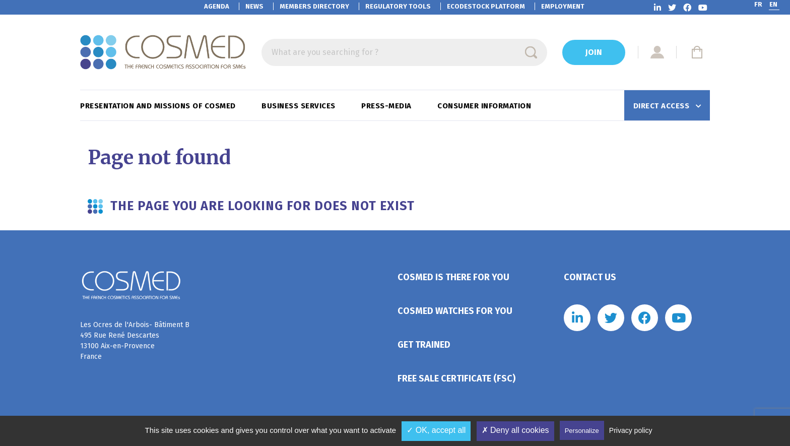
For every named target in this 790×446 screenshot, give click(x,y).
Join (593, 52)
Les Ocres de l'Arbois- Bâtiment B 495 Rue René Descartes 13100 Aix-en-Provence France (134, 341)
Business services (299, 105)
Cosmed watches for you (455, 310)
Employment (562, 6)
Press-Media (387, 105)
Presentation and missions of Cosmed (159, 105)
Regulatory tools (398, 6)
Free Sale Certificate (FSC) (456, 378)
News (254, 6)
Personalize (582, 430)
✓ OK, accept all (436, 430)
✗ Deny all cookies (515, 430)
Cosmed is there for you (453, 277)
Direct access (662, 105)
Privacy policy (630, 430)
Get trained (424, 344)
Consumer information (485, 105)
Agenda (216, 6)
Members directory (314, 6)
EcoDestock (486, 6)
